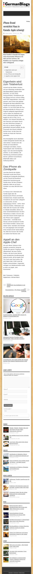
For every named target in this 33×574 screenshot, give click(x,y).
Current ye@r (7, 409)
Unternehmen (7, 203)
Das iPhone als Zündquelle (13, 74)
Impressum (15, 572)
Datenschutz (21, 572)
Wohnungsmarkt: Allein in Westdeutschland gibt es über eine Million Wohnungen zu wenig (18, 507)
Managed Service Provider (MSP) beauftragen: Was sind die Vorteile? (13, 337)
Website (6, 399)
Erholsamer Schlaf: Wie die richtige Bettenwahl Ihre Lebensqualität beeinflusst (18, 494)
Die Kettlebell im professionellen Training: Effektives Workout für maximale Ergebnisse (18, 559)
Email (5, 394)
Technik (7, 33)
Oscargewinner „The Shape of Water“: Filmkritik (15, 290)
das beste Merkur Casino (10, 91)
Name (5, 389)
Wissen (10, 33)
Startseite (11, 572)
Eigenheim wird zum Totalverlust (11, 71)
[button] (21, 67)
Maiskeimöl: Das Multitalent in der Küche (17, 285)
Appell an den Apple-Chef (13, 76)
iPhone (8, 97)
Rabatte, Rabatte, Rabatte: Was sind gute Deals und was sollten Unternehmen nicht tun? (19, 429)
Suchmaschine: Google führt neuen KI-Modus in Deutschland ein (14, 315)
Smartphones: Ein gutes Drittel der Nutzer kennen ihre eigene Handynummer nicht (15, 360)
